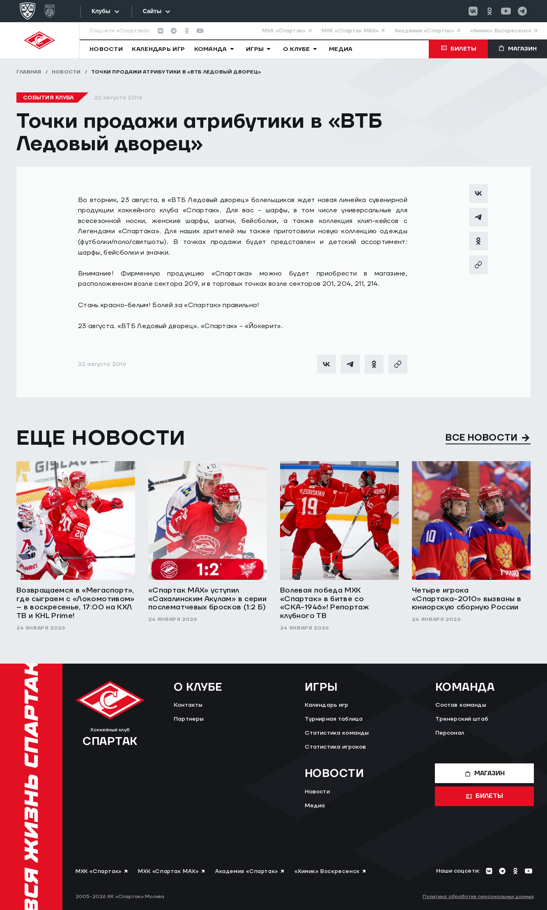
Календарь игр (327, 705)
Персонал (449, 733)
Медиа (315, 805)
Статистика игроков (335, 747)
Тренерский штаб (461, 719)
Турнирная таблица (334, 719)
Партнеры (189, 719)
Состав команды (460, 705)
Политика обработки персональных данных (478, 897)
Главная (28, 72)
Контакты (188, 705)
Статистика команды (337, 733)
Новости (66, 72)
